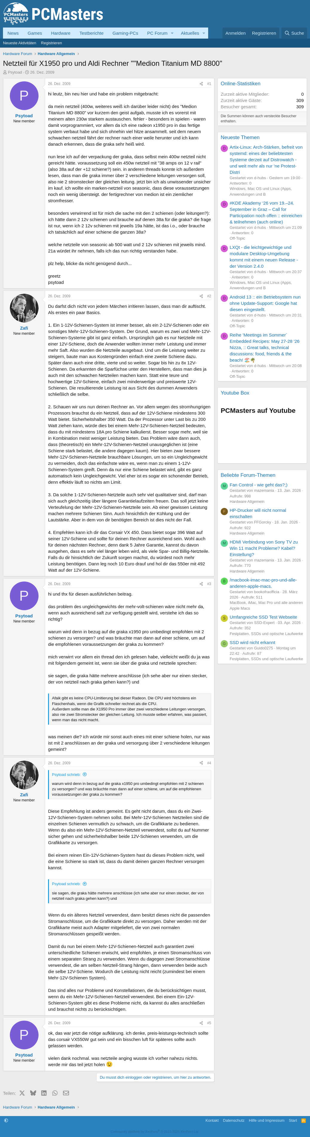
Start (293, 1120)
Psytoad (15, 72)
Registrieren (51, 43)
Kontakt (212, 1120)
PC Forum (157, 33)
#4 (209, 763)
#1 (209, 84)
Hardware (60, 33)
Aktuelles (190, 33)
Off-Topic (237, 238)
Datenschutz (234, 1120)
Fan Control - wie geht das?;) (258, 484)
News (13, 33)
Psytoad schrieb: (66, 774)
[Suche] (294, 33)
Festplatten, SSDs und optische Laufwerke (266, 633)
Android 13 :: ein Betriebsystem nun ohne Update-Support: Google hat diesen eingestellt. (265, 303)
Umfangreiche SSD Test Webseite (263, 617)
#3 (209, 584)
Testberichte (91, 33)
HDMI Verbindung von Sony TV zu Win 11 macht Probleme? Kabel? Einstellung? (264, 548)
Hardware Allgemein (247, 501)
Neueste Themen (240, 137)
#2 (209, 296)
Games (35, 33)
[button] (172, 33)
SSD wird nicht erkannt (252, 642)
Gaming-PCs (125, 33)
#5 (209, 1023)
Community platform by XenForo (155, 1131)
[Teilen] (201, 83)
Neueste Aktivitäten (19, 43)
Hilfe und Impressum (266, 1120)
